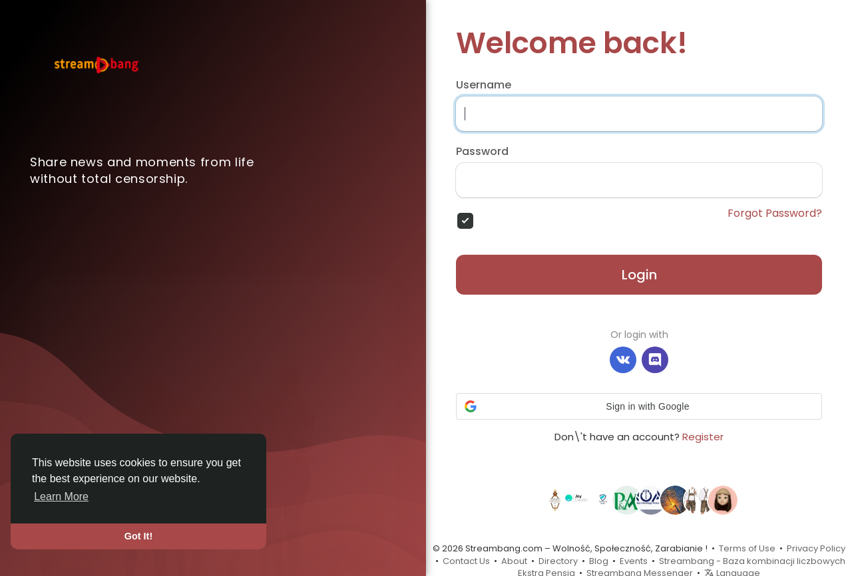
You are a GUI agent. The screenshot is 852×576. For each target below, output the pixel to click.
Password (482, 151)
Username (483, 85)
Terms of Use (747, 548)
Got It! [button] (138, 536)
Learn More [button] (61, 496)
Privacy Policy (816, 548)
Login (639, 274)
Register (703, 437)
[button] (639, 406)
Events (634, 561)
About (514, 561)
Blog (598, 561)
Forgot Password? (775, 213)
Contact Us (466, 561)
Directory (558, 561)
